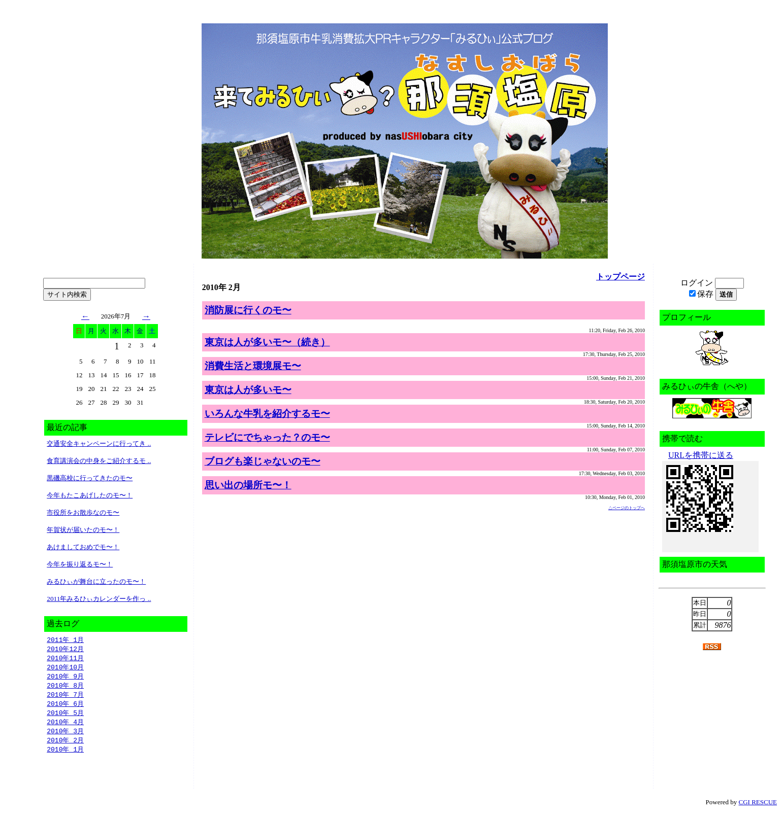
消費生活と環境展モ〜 (253, 366)
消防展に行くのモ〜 (248, 310)
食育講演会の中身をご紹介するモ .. (99, 461)
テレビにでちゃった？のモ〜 (267, 437)
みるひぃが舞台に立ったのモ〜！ (96, 581)
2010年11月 (65, 659)
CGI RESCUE (758, 808)
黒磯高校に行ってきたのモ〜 (90, 478)
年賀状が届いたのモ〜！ (83, 529)
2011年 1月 (65, 640)
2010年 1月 (65, 755)
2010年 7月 (65, 697)
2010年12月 (65, 649)
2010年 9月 (65, 678)
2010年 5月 (65, 717)
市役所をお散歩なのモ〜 (83, 512)
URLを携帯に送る (700, 455)
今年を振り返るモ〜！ (80, 564)
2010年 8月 (65, 688)
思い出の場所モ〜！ (248, 485)
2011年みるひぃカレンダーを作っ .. (99, 598)
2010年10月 (65, 668)
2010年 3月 (65, 736)
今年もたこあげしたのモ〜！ (90, 495)
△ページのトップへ (626, 508)
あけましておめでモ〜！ (83, 547)
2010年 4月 (65, 726)
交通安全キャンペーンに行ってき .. (99, 443)
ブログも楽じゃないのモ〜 (262, 461)
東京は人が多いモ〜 (248, 389)
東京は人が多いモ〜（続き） (267, 342)
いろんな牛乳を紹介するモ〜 (267, 413)
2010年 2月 (65, 746)
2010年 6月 (65, 707)
